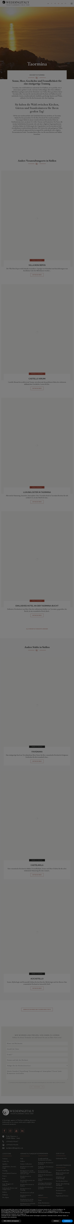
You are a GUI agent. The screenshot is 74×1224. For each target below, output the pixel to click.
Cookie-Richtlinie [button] (52, 1211)
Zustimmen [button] (67, 1221)
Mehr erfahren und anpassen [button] (11, 1221)
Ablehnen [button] (56, 1221)
